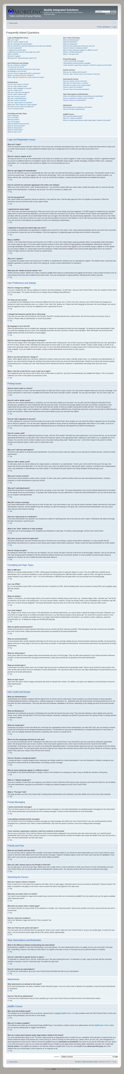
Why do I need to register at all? (18, 42)
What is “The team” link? (71, 54)
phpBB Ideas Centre (101, 1025)
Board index (14, 23)
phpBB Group (66, 1013)
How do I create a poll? (15, 90)
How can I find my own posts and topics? (76, 89)
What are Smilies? (13, 119)
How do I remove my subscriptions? (74, 100)
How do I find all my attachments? (74, 109)
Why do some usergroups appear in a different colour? (80, 50)
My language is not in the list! (17, 71)
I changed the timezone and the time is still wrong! (24, 69)
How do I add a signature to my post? (20, 88)
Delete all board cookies (90, 1061)
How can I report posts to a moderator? (20, 102)
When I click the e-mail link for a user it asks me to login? (26, 77)
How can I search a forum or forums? (75, 81)
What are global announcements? (18, 123)
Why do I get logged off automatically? (20, 44)
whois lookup (44, 1039)
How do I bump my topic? (16, 108)
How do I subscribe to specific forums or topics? (78, 98)
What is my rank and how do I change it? (21, 75)
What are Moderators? (70, 42)
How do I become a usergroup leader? (75, 48)
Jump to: (57, 1056)
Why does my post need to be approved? (21, 106)
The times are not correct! (16, 67)
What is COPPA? (13, 54)
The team (78, 1061)
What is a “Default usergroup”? (73, 52)
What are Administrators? (71, 40)
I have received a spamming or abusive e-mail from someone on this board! (87, 65)
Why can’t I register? (14, 56)
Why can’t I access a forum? (17, 96)
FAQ (100, 27)
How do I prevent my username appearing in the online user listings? (30, 46)
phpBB (54, 1069)
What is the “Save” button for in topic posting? (22, 104)
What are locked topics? (15, 130)
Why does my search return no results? (75, 83)
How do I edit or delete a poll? (17, 94)
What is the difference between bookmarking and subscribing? (83, 96)
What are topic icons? (15, 132)
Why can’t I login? (13, 40)
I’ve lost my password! (15, 48)
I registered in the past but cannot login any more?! (24, 52)
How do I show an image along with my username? (24, 73)
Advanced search (110, 13)
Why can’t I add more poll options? (19, 92)
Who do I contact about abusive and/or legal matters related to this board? (87, 120)
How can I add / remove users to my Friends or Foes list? (81, 74)
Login (114, 27)
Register (107, 27)
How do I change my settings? (17, 65)
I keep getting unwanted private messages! (77, 63)
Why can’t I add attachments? (17, 98)
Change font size (114, 22)
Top (10, 151)
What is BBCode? (13, 115)
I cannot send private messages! (73, 61)
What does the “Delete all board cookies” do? (22, 58)
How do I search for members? (73, 87)
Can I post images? (14, 122)
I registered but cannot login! (17, 50)
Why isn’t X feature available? (72, 118)
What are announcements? (16, 126)
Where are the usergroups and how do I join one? (79, 46)
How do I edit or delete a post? (17, 86)
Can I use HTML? (13, 117)
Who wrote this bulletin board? (73, 116)
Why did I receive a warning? (17, 100)
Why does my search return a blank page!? (77, 85)
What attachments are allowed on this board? (77, 107)
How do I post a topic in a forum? (18, 84)
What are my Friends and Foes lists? (75, 72)
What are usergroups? (70, 44)
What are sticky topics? (15, 128)
